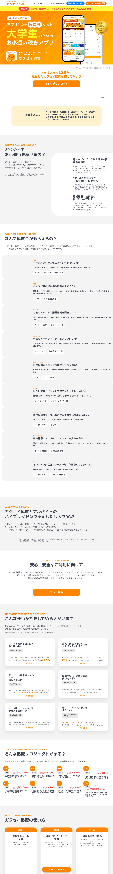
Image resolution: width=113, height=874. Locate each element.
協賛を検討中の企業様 (75, 3)
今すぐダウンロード (56, 84)
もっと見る (56, 496)
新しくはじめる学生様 (96, 3)
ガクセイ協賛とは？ (40, 3)
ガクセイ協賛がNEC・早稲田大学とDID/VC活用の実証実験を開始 (61, 9)
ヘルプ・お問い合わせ (57, 3)
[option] (56, 273)
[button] (18, 301)
